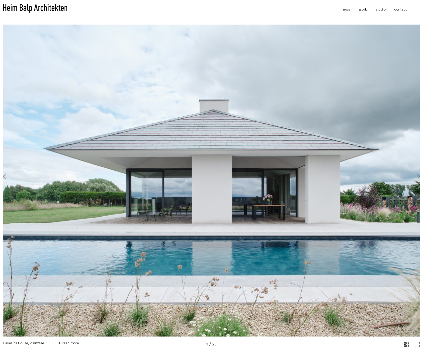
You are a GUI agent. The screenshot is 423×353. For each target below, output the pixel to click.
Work (363, 9)
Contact (400, 9)
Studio (381, 9)
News (346, 9)
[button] (418, 176)
